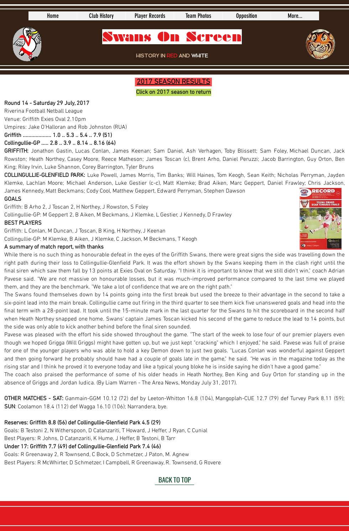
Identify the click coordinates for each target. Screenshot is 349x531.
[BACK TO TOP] (174, 479)
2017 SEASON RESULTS (173, 82)
